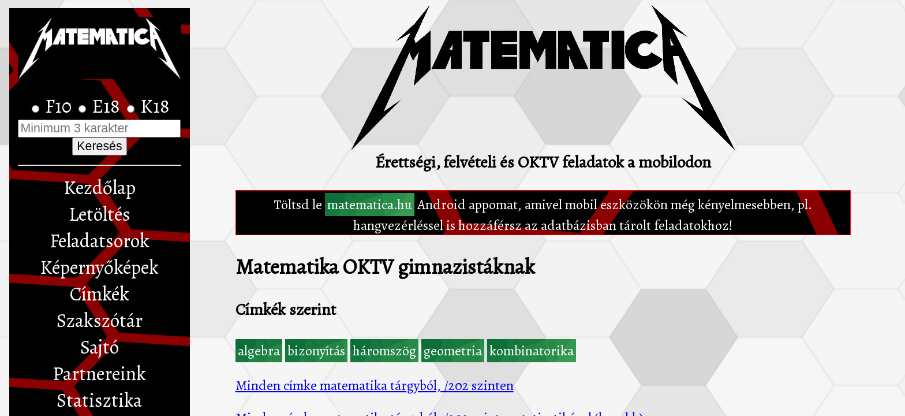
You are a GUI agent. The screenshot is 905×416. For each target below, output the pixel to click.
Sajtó (99, 347)
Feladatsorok (99, 241)
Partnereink (99, 374)
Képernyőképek (99, 267)
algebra (259, 350)
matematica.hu (369, 204)
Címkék (99, 294)
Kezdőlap (99, 187)
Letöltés (99, 214)
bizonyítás (316, 350)
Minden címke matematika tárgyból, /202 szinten (374, 385)
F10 (60, 106)
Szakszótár (100, 320)
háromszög (384, 350)
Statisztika (99, 400)
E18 (108, 106)
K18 (155, 106)
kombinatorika (531, 350)
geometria (453, 350)
